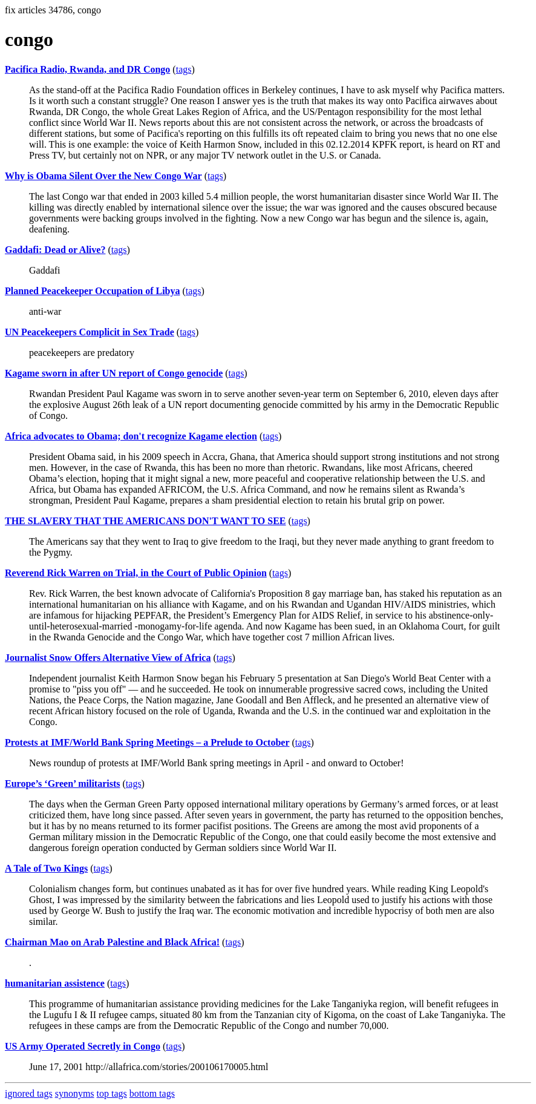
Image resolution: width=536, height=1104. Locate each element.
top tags (112, 1093)
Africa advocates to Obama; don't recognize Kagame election (131, 436)
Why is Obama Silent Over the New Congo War (103, 176)
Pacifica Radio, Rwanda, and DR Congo (87, 69)
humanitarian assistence (55, 983)
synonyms (74, 1093)
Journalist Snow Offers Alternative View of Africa (108, 657)
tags (184, 69)
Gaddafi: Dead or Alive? (55, 250)
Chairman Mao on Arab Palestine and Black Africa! (112, 942)
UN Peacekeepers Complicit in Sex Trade (89, 332)
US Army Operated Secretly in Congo (82, 1046)
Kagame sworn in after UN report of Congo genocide (114, 373)
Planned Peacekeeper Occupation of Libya (92, 291)
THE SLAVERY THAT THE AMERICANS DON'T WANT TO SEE (145, 521)
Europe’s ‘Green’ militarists (62, 783)
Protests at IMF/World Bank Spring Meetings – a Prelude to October (147, 742)
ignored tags (29, 1093)
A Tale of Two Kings (46, 868)
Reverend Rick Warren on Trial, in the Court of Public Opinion (136, 573)
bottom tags (152, 1093)
